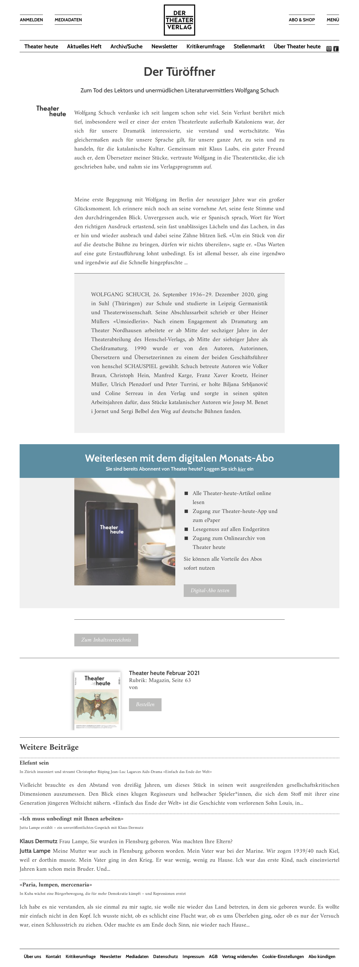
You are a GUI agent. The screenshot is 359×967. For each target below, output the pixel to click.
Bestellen (145, 704)
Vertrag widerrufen (240, 956)
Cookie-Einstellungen (283, 956)
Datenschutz (165, 956)
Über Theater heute (297, 46)
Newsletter (164, 46)
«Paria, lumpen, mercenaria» (56, 885)
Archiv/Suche (126, 46)
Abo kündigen (322, 956)
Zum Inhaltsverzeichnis (106, 640)
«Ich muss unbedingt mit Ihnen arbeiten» (71, 819)
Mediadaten (137, 956)
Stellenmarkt (249, 46)
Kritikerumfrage (206, 46)
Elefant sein (34, 763)
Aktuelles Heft (84, 46)
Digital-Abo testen (210, 590)
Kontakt (53, 956)
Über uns (32, 956)
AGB (213, 956)
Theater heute (41, 46)
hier (242, 469)
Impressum (193, 956)
